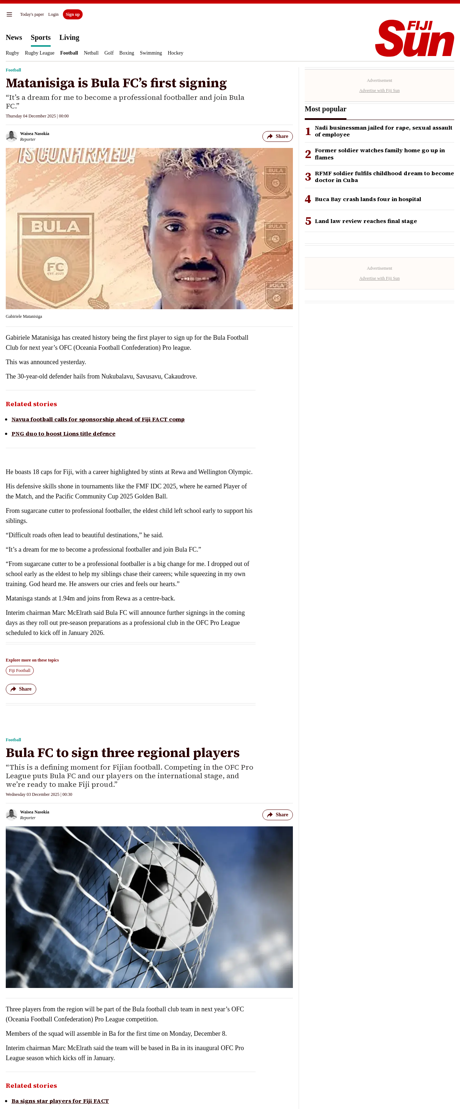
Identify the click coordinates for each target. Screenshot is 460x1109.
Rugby (12, 53)
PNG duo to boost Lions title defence (63, 433)
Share (277, 136)
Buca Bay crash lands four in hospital (368, 199)
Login (53, 14)
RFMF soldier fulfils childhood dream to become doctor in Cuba (384, 177)
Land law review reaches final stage (366, 221)
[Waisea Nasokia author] (27, 136)
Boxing (126, 53)
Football (69, 53)
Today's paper (32, 14)
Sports (41, 37)
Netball (91, 53)
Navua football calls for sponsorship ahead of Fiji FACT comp (98, 419)
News (14, 37)
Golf (109, 53)
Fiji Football (20, 670)
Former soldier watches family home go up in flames (380, 154)
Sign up (73, 14)
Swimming (151, 53)
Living (69, 37)
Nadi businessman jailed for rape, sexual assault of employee (383, 131)
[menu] (9, 14)
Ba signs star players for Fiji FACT (60, 1101)
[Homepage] (414, 38)
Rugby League (39, 53)
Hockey (176, 53)
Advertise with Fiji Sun (379, 90)
